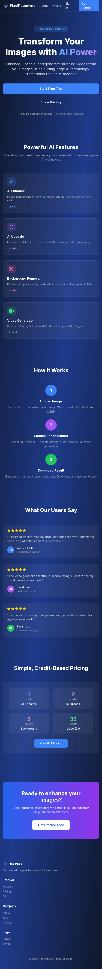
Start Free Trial (51, 88)
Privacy (7, 938)
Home (31, 5)
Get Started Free (51, 825)
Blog (5, 917)
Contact (7, 922)
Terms (6, 943)
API (5, 896)
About (43, 5)
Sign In (68, 6)
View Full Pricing (51, 743)
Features (8, 886)
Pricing (56, 5)
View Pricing (51, 102)
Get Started (86, 6)
